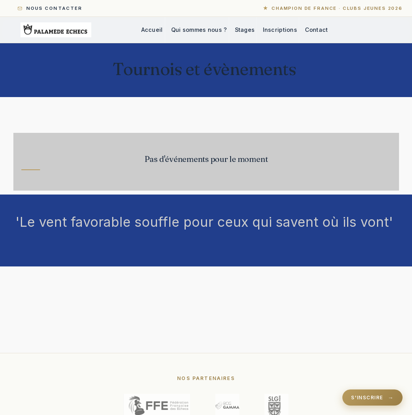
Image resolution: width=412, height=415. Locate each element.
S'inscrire (367, 397)
